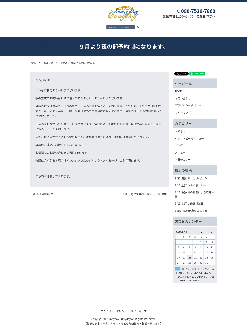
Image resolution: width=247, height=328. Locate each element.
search (139, 27)
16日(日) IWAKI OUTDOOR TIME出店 (145, 191)
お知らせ (48, 59)
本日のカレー (183, 156)
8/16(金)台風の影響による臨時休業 (194, 191)
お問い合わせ (183, 95)
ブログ (179, 142)
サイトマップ (183, 109)
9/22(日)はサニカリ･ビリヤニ (192, 175)
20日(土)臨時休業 (43, 191)
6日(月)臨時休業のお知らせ (191, 207)
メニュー (127, 27)
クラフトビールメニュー (189, 135)
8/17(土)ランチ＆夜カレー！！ (193, 182)
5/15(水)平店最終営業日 (189, 200)
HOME (113, 27)
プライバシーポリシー (188, 102)
